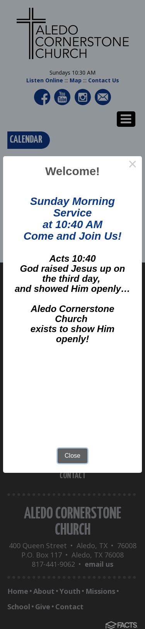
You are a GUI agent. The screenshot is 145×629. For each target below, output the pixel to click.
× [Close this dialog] (132, 165)
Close (72, 455)
